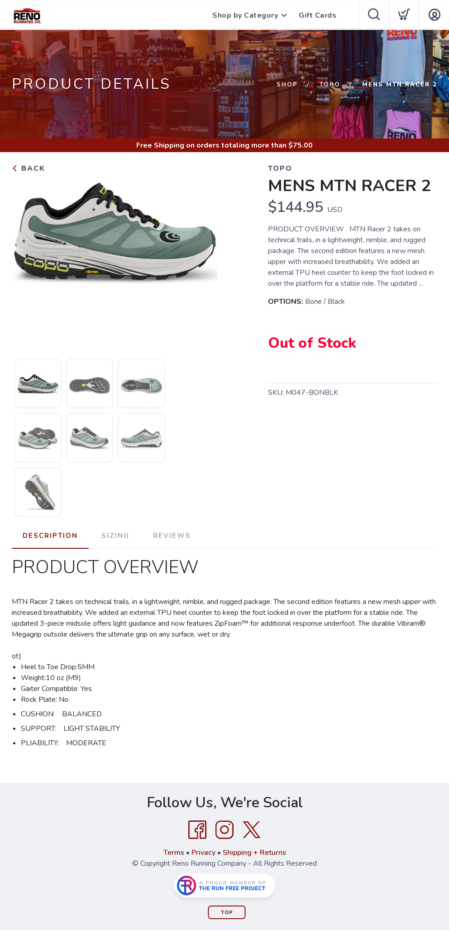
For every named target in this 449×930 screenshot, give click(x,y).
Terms (173, 853)
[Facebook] (197, 830)
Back (28, 168)
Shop (287, 85)
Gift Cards (317, 15)
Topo (330, 85)
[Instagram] (224, 830)
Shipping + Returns (254, 853)
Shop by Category (245, 15)
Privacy (203, 853)
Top (227, 912)
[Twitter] (251, 830)
